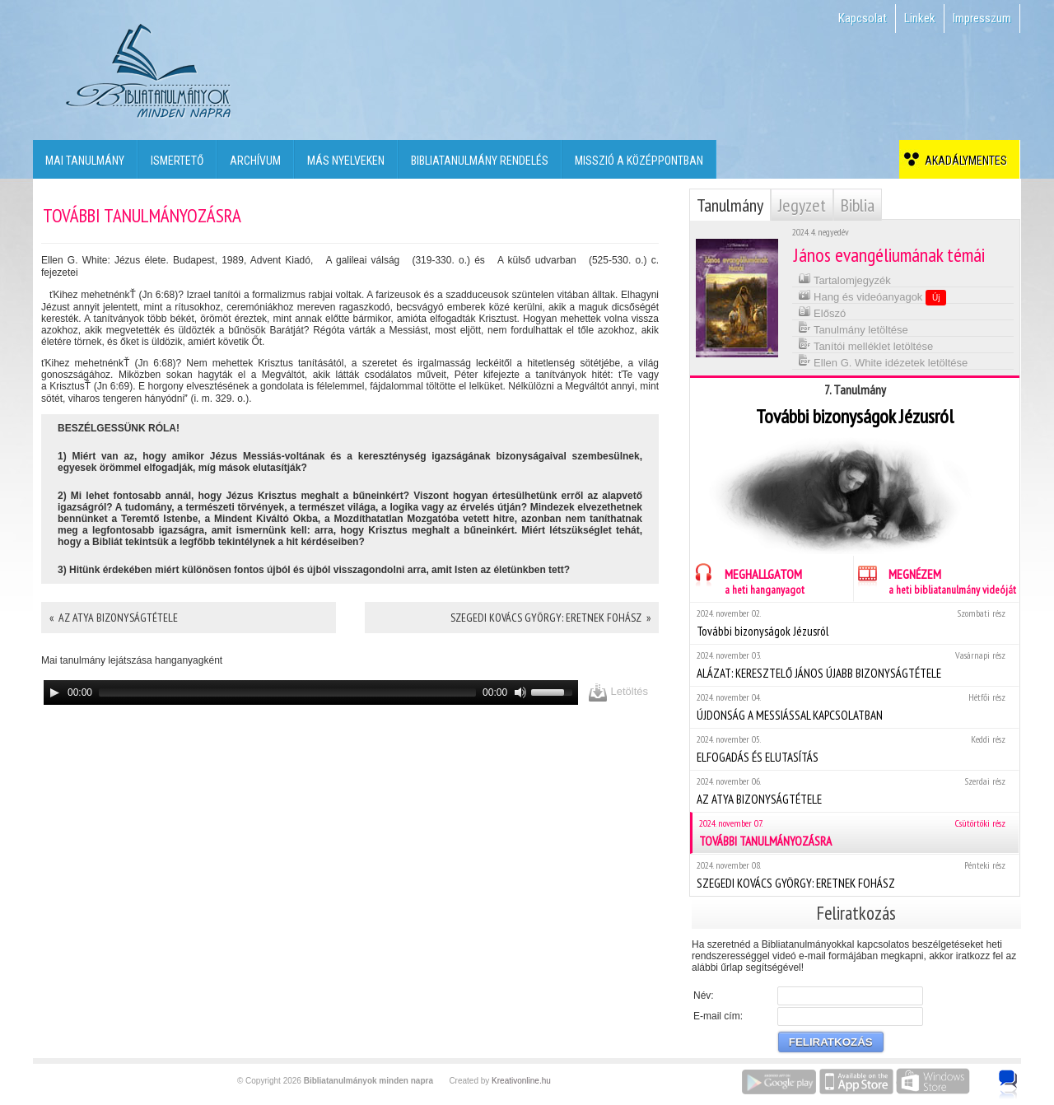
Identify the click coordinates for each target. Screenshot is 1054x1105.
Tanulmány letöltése (853, 328)
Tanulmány (730, 205)
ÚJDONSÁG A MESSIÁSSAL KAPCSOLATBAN (854, 707)
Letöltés (618, 692)
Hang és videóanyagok (872, 296)
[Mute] (520, 692)
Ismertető (177, 160)
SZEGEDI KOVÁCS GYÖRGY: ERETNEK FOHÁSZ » (550, 617)
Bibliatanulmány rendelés (479, 160)
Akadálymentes (963, 160)
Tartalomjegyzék (844, 279)
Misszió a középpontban (639, 160)
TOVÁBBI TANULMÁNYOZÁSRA (855, 833)
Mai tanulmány (84, 160)
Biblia (857, 205)
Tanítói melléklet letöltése (866, 344)
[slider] (287, 692)
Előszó (822, 311)
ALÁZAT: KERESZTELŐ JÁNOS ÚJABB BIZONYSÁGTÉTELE (854, 665)
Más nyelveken (346, 160)
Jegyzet (802, 205)
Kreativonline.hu (521, 1080)
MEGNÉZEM (935, 579)
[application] (311, 692)
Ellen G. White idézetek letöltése (883, 361)
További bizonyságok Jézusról (854, 623)
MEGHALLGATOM (747, 579)
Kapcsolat (862, 18)
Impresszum (982, 18)
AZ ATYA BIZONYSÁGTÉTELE (854, 791)
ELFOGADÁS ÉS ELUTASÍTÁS (854, 749)
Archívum (255, 160)
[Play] (54, 692)
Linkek (919, 18)
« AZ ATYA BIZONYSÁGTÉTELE (113, 617)
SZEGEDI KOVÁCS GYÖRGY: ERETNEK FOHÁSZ (854, 875)
